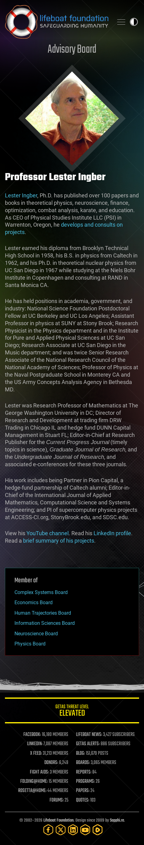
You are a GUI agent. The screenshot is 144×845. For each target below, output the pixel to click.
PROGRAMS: (85, 782)
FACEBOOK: (32, 735)
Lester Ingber (21, 195)
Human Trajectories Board (42, 613)
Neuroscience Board (36, 634)
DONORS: (51, 763)
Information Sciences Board (44, 623)
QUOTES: (82, 800)
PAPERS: (83, 791)
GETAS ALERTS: (88, 744)
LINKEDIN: (34, 744)
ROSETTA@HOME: (32, 791)
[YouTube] (85, 829)
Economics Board (33, 602)
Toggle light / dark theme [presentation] (134, 22)
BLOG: (80, 754)
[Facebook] (48, 829)
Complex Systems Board (41, 592)
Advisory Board (72, 50)
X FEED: (36, 754)
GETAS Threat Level (72, 711)
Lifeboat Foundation (58, 820)
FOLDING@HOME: (34, 782)
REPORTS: (83, 772)
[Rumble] (97, 829)
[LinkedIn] (73, 829)
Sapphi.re (117, 820)
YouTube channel (47, 533)
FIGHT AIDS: (39, 772)
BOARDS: (83, 763)
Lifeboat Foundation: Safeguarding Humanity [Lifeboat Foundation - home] (56, 22)
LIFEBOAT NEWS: (89, 735)
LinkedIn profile (112, 533)
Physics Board (30, 644)
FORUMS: (57, 800)
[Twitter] (61, 829)
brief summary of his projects (58, 540)
